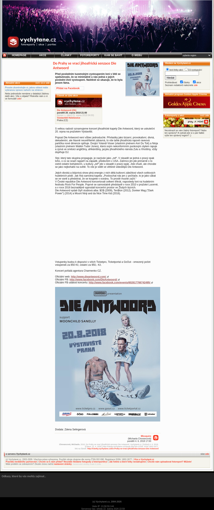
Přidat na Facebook (68, 88)
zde (48, 83)
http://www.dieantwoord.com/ (89, 276)
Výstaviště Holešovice (68, 117)
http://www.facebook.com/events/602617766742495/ (120, 282)
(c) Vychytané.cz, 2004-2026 (107, 501)
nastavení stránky (63, 464)
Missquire (146, 436)
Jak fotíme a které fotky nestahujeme (127, 462)
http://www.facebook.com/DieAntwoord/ (94, 279)
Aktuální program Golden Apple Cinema (186, 94)
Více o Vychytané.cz (144, 459)
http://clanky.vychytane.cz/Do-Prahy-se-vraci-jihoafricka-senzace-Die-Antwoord (123, 449)
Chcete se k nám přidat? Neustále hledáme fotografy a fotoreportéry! (73, 462)
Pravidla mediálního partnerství (21, 462)
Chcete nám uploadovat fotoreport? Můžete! (170, 462)
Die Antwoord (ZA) (66, 110)
